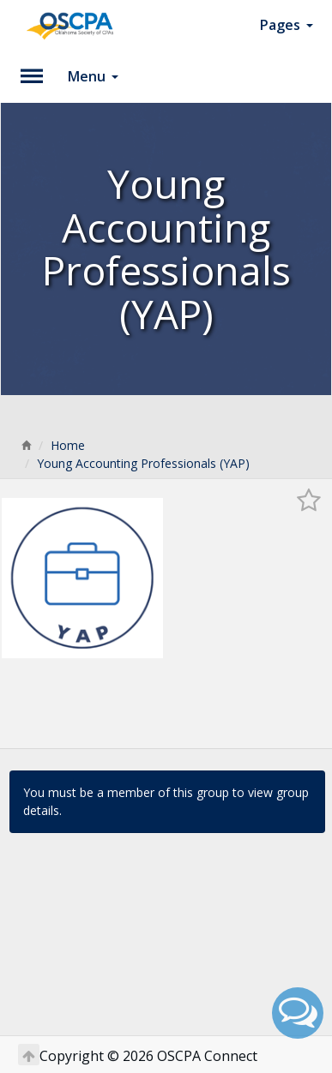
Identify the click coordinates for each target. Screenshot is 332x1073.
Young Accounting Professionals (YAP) (143, 463)
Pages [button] (286, 24)
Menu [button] (93, 76)
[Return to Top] (28, 1054)
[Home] (26, 445)
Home (68, 445)
